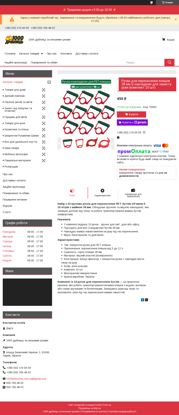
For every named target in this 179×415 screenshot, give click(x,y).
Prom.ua (106, 405)
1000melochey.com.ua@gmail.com (26, 378)
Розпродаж (11, 166)
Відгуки (7, 205)
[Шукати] (169, 62)
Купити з (134, 122)
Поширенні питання (15, 199)
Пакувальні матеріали (18, 160)
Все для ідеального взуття (21, 141)
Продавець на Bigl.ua (89, 408)
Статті (7, 212)
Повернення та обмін (44, 62)
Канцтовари (12, 148)
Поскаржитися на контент (94, 411)
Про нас (52, 53)
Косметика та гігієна (16, 129)
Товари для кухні (15, 123)
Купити (133, 114)
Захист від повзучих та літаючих (18, 109)
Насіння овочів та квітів (18, 102)
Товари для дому (15, 89)
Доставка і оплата (86, 53)
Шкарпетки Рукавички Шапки (22, 135)
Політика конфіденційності (122, 411)
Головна (10, 53)
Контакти (66, 53)
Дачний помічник (15, 95)
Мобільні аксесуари (16, 154)
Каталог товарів (29, 53)
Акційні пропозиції (16, 62)
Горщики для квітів (16, 117)
